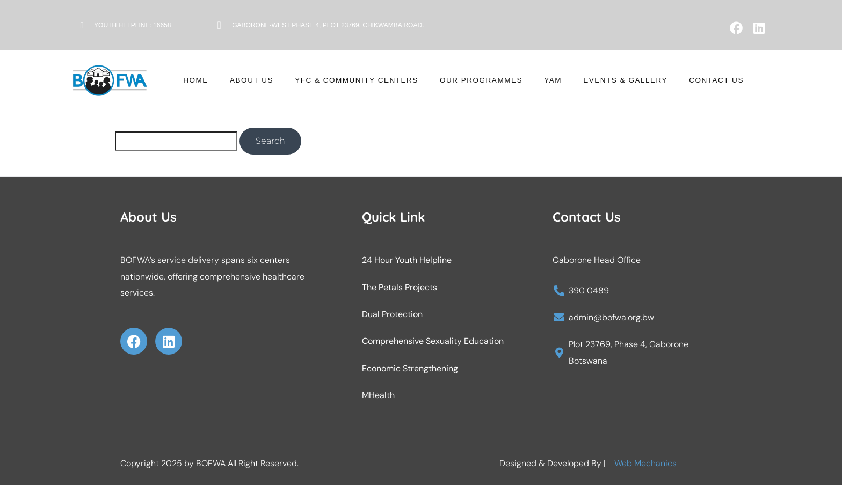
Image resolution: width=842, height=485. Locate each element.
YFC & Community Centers (371, 80)
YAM (540, 80)
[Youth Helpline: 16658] (81, 25)
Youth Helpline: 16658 (132, 25)
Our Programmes (479, 80)
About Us (281, 80)
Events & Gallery (601, 80)
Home (235, 80)
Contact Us (678, 80)
